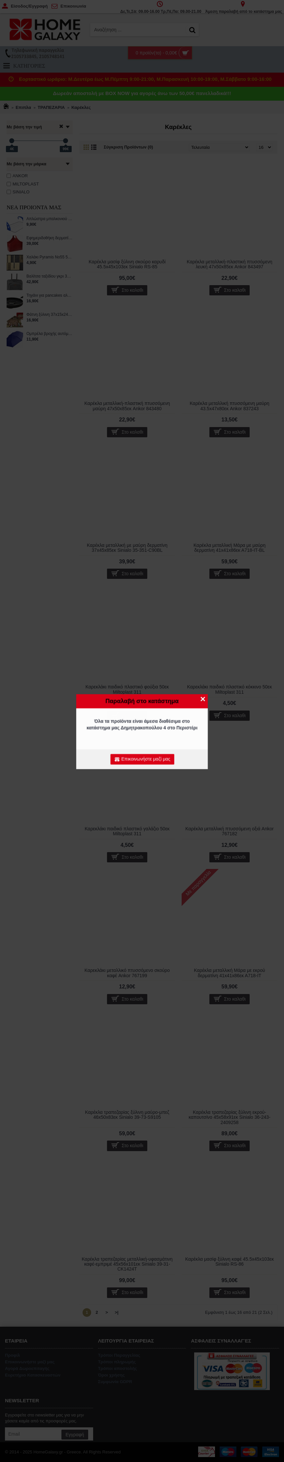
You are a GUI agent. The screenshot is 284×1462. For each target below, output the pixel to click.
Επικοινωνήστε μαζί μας (142, 759)
